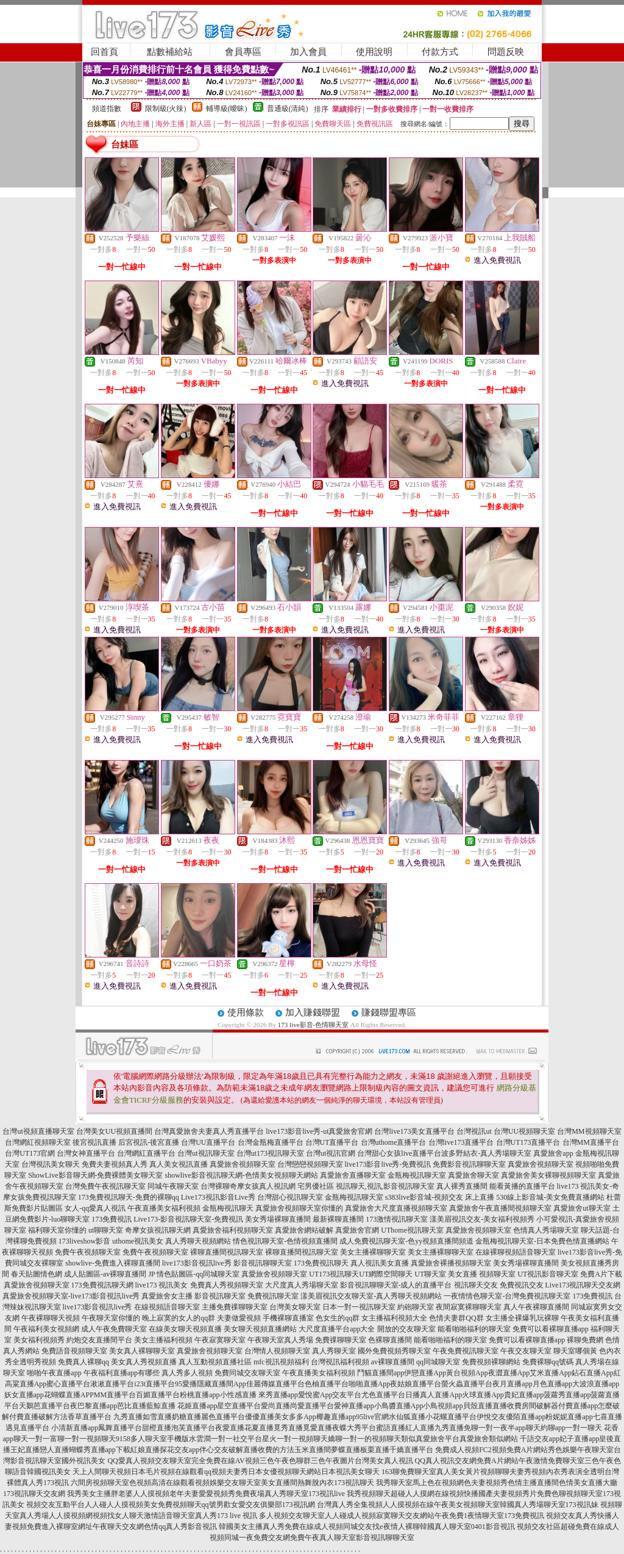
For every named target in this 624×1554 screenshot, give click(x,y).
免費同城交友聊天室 (247, 1373)
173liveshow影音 (84, 1241)
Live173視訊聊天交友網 (583, 1285)
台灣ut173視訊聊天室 (270, 1153)
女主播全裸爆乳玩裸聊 (522, 1318)
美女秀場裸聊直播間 (278, 1219)
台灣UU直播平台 (208, 1142)
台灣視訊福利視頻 (340, 1362)
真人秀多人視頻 (187, 1373)
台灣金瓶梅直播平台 (270, 1142)
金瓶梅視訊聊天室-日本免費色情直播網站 (542, 1241)
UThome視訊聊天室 (412, 1230)
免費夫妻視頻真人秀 (114, 1164)
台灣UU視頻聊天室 (524, 1131)
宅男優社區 (315, 1186)
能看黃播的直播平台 (522, 1186)
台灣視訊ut (473, 1131)
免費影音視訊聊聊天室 (469, 1164)
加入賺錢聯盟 (312, 1012)
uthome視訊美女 (137, 1241)
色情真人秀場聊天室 (546, 1230)
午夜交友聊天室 (525, 1351)
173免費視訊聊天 (321, 1263)
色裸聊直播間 (390, 1340)
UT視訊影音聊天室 (547, 1274)
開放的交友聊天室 (406, 1329)
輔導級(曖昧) (226, 108)
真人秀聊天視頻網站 (198, 1241)
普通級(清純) (287, 108)
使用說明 (374, 52)
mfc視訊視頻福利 (281, 1362)
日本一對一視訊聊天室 (358, 1307)
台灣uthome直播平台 (394, 1142)
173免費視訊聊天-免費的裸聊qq (128, 1197)
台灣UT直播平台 (332, 1142)
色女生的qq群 (338, 1318)
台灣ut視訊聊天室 (205, 1153)
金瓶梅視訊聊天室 (417, 1175)
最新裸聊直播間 (338, 1219)
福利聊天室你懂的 (57, 1230)
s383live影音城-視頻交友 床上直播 (440, 1197)
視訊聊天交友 (476, 1285)
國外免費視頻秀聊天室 (394, 1351)
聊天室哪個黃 (575, 1351)
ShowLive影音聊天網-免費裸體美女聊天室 (95, 1175)
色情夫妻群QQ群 (456, 1318)
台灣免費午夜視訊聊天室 (105, 1186)
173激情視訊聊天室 (397, 1219)
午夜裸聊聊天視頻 (50, 1318)
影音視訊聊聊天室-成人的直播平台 (396, 1285)
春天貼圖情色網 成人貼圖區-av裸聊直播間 (78, 1274)
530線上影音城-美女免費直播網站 (550, 1197)
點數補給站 (170, 52)
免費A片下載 (601, 1274)
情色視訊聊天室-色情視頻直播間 (285, 1241)
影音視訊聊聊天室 (262, 1263)
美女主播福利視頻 (163, 1340)
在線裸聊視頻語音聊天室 (515, 1252)
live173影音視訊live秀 (197, 1263)
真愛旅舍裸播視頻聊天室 (451, 1263)
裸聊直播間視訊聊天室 (226, 1252)
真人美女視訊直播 (178, 1164)
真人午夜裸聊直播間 (536, 1307)
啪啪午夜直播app (54, 1373)
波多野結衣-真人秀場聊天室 (486, 1153)
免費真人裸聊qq (83, 1362)
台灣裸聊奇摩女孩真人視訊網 (248, 1186)
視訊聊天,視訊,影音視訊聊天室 (385, 1186)
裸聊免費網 (585, 1340)
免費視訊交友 (522, 1285)
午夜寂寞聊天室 (220, 1340)
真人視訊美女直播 (379, 1263)
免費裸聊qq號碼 (547, 1362)
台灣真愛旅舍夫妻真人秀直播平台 (209, 1131)
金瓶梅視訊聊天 (228, 1208)
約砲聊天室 (415, 1307)
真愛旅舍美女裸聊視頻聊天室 (548, 1175)
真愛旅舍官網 (357, 1230)
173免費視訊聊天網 (102, 1285)
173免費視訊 (111, 1219)
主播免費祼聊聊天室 (235, 1307)
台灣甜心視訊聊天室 (290, 1197)
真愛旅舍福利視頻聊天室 (233, 1230)
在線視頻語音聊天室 (167, 1307)
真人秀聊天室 (334, 1351)
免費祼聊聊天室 (340, 1340)
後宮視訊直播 (94, 1142)
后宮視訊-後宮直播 (148, 1142)
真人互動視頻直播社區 (215, 1362)
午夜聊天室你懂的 (111, 1318)
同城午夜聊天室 (173, 1186)
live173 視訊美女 (161, 1285)
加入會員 (308, 52)
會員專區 (243, 52)
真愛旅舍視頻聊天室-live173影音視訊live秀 (71, 1296)
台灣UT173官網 (30, 1153)
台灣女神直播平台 (86, 1153)
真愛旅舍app (553, 1153)
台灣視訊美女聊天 (50, 1164)
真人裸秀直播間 (462, 1186)
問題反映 (506, 52)
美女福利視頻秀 (39, 1340)
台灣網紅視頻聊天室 (38, 1142)
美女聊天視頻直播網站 (260, 1329)
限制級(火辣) (165, 108)
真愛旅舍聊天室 (473, 1175)
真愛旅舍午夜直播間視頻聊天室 (500, 1208)
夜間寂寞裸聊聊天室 (469, 1307)
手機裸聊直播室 (288, 1318)
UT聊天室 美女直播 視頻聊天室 (465, 1274)
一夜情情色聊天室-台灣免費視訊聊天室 (507, 1296)
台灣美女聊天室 (295, 1307)
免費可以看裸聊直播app (550, 1329)
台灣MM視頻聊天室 (589, 1131)
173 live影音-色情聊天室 (313, 1024)
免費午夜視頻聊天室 (88, 1252)
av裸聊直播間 (392, 1362)
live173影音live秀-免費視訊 (388, 1164)
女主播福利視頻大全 (394, 1318)
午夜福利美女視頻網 (46, 1329)
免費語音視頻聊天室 (74, 1351)
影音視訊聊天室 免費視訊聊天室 (246, 1296)
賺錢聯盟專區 (388, 1012)
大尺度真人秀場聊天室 (301, 1285)
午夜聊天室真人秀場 (280, 1340)
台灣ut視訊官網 (330, 1153)
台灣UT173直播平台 (528, 1142)
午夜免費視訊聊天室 (465, 1351)
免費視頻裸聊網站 (491, 1362)
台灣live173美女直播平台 (414, 1131)
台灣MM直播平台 (590, 1142)
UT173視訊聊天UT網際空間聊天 (361, 1274)
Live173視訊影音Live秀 (218, 1197)
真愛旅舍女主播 (167, 1296)
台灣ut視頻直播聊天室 (38, 1131)
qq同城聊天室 (438, 1362)
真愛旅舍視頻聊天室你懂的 (299, 1208)
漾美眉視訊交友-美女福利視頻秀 (482, 1219)
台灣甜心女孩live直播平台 (399, 1153)
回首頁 (104, 52)
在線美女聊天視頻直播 (185, 1329)
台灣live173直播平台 (461, 1142)
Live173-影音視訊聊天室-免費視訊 (188, 1219)
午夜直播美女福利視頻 (163, 1208)
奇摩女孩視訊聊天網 (158, 1230)
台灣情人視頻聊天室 (277, 1351)
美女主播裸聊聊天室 (373, 1252)
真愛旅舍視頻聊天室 (242, 1164)
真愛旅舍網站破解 (304, 1230)
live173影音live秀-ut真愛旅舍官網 (319, 1131)
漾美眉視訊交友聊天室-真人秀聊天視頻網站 (371, 1296)
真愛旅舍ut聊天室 (581, 1208)
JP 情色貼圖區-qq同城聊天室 (193, 1274)
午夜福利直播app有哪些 (121, 1373)
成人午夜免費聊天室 (114, 1329)
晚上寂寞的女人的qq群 (178, 1318)
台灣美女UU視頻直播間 (114, 1131)
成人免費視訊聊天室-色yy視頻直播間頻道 (406, 1241)
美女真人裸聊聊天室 (142, 1351)
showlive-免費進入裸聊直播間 (112, 1263)
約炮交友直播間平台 (99, 1340)
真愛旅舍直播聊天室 (353, 1175)
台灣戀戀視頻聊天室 (310, 1164)
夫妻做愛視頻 (239, 1318)
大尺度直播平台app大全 (337, 1329)
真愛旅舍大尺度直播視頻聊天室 (396, 1208)
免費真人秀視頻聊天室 (226, 1285)
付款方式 (440, 52)
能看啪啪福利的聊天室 (474, 1329)
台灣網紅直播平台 (146, 1153)
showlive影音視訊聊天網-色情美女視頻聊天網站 (241, 1175)
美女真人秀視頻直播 (144, 1362)
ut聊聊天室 (105, 1230)
